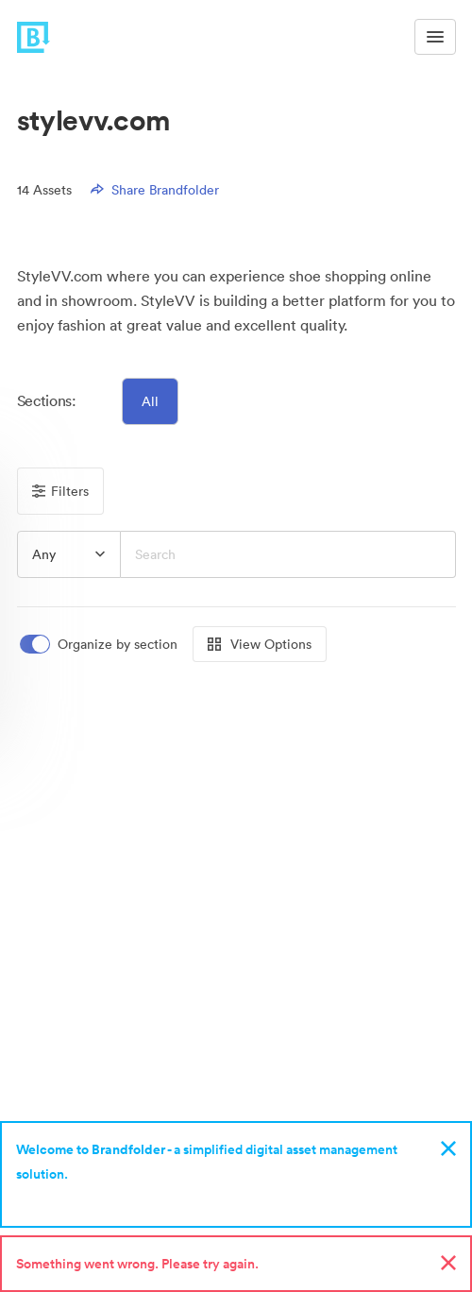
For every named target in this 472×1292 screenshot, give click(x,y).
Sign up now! (60, 1198)
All (150, 401)
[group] (69, 554)
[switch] (100, 644)
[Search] (288, 554)
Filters (60, 491)
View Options (260, 644)
